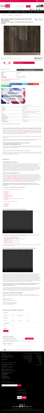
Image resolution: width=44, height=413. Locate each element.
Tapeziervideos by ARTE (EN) (28, 357)
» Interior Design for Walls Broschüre (7, 378)
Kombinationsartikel (9, 349)
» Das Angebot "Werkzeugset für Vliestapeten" (18, 187)
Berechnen (6, 330)
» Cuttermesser (6, 196)
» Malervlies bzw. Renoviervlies (27, 178)
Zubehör (3, 349)
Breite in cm (5, 320)
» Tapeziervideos (20, 294)
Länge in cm (20, 320)
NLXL (33, 130)
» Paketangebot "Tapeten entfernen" (11, 177)
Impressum (40, 361)
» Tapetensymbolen (33, 294)
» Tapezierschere (6, 203)
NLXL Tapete (7, 139)
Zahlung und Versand (39, 355)
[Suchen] (28, 6)
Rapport (4, 325)
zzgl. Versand (41, 60)
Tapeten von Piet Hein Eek (22, 133)
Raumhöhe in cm (20, 315)
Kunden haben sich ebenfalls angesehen (25, 349)
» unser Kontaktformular (10, 304)
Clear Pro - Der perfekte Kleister (27, 355)
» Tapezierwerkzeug (16, 179)
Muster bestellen (17, 123)
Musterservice (40, 358)
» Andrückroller (6, 197)
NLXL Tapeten (6, 145)
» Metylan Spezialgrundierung (14, 178)
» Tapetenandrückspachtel (8, 195)
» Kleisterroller (6, 192)
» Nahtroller (5, 206)
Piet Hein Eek (23, 129)
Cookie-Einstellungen (39, 364)
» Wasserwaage (6, 204)
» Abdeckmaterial (6, 191)
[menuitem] (23, 6)
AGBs (41, 363)
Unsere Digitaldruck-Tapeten (28, 358)
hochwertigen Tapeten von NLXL (16, 146)
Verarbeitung (7, 123)
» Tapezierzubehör (9, 179)
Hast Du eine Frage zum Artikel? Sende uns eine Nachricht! (10, 79)
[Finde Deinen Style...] (23, 6)
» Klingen (11, 196)
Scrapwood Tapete (20, 132)
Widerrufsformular (39, 356)
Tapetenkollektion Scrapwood (28, 131)
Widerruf (40, 362)
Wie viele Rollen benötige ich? (6, 80)
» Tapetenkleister (26, 234)
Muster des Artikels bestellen (30, 69)
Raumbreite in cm (6, 315)
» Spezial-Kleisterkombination (14, 170)
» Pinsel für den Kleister (7, 193)
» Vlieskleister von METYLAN (8, 239)
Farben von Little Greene (20, 139)
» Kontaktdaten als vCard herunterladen (7, 355)
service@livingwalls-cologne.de (12, 303)
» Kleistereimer (6, 194)
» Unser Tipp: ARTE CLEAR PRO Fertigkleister (11, 237)
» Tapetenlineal (6, 205)
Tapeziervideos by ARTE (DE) (28, 356)
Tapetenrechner (12, 123)
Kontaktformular (39, 357)
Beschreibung (3, 123)
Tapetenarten (30, 362)
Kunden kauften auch (15, 349)
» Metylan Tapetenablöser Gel (18, 176)
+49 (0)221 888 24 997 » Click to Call (9, 357)
